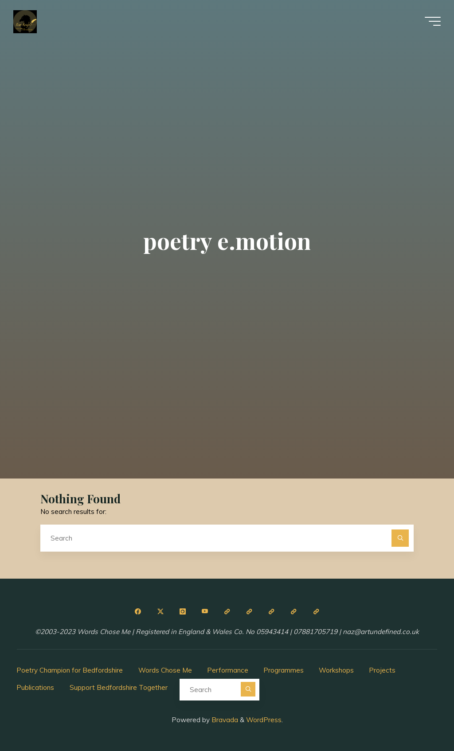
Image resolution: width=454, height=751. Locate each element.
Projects (382, 670)
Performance (227, 670)
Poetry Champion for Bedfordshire (69, 670)
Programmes (283, 670)
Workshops (336, 670)
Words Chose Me (165, 670)
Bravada (224, 720)
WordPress (264, 720)
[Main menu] (433, 21)
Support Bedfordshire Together (119, 687)
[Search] (400, 538)
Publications (35, 687)
